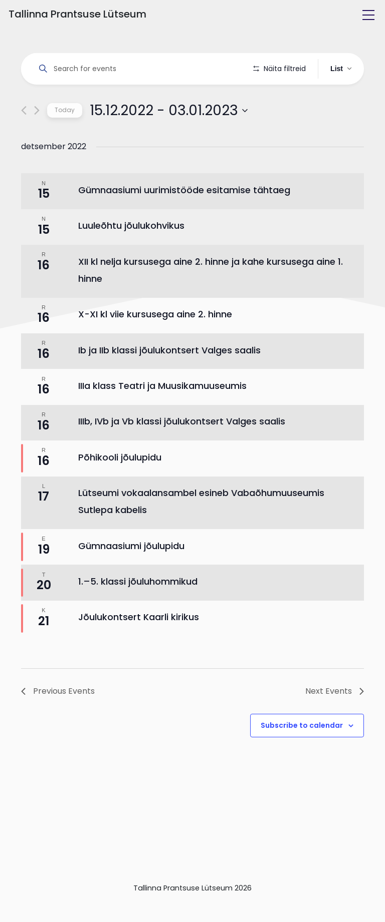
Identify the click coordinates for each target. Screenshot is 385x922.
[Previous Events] (24, 139)
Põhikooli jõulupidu (119, 485)
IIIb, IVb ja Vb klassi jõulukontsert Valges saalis (181, 449)
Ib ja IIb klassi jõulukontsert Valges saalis (169, 378)
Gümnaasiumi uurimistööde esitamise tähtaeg (184, 218)
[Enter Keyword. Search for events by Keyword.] (139, 69)
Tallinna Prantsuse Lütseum (77, 14)
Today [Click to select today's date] (65, 138)
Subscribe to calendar (302, 754)
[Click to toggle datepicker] (169, 139)
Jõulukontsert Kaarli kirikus (138, 645)
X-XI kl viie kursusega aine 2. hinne (155, 342)
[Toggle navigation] (368, 15)
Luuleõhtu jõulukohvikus (131, 254)
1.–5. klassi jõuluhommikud (138, 610)
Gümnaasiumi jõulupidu (131, 574)
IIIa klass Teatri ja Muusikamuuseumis (162, 414)
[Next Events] (37, 139)
